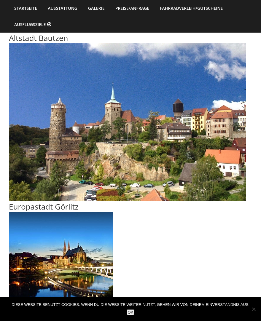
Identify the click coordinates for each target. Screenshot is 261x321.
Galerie (96, 8)
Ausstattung (62, 8)
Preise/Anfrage (132, 8)
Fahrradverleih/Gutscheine (191, 8)
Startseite (25, 8)
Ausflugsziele (30, 24)
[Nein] (254, 309)
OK (130, 312)
